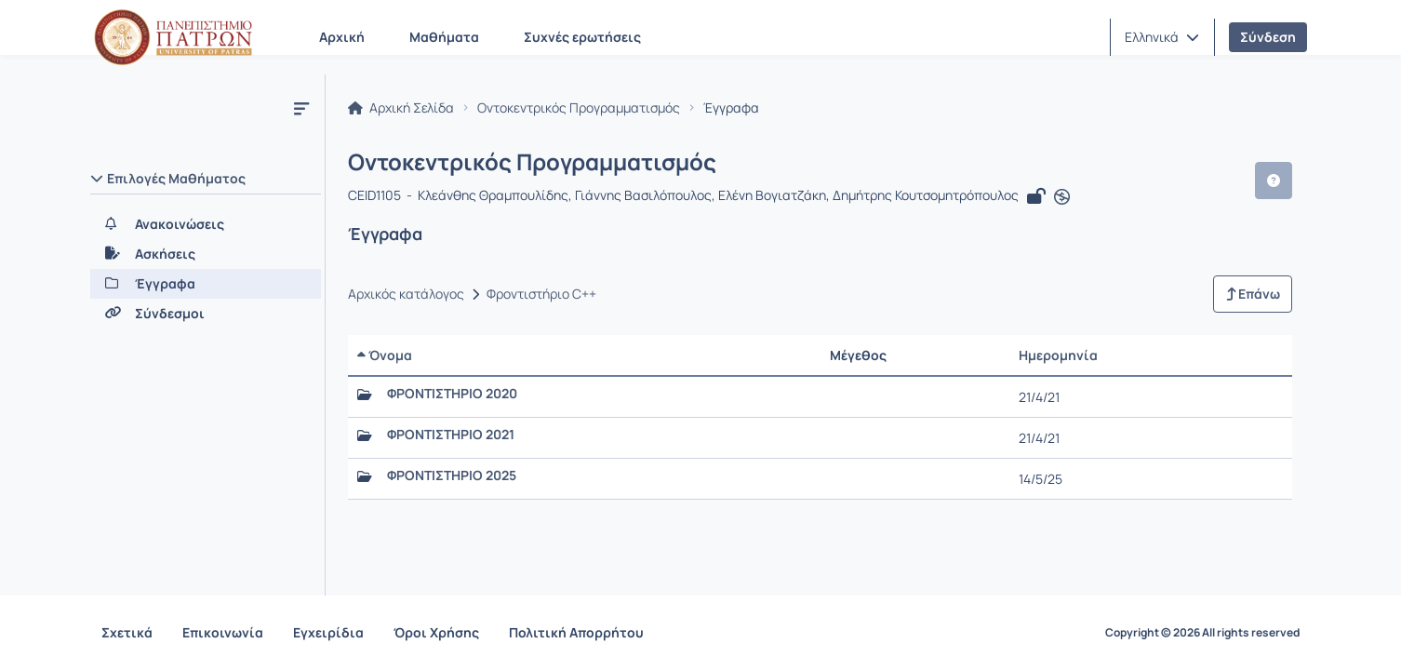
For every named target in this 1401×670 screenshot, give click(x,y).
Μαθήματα (444, 37)
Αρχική (342, 37)
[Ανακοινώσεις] (205, 224)
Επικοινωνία (222, 632)
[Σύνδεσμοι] (205, 313)
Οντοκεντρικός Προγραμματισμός (578, 107)
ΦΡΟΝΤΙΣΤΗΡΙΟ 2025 (451, 475)
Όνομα (384, 355)
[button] (1162, 37)
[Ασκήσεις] (205, 254)
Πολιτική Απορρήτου (576, 632)
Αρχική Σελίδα (401, 107)
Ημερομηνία (1058, 355)
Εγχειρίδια (328, 632)
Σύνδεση (1268, 37)
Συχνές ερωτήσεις (582, 37)
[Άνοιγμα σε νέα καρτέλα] (1062, 197)
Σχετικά (127, 632)
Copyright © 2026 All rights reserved (1202, 632)
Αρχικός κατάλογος (406, 294)
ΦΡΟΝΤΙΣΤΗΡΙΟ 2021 (450, 434)
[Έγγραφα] (205, 284)
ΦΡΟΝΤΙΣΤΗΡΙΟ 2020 (452, 393)
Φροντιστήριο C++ (541, 294)
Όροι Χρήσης (436, 632)
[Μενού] (301, 108)
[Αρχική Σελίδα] (173, 37)
